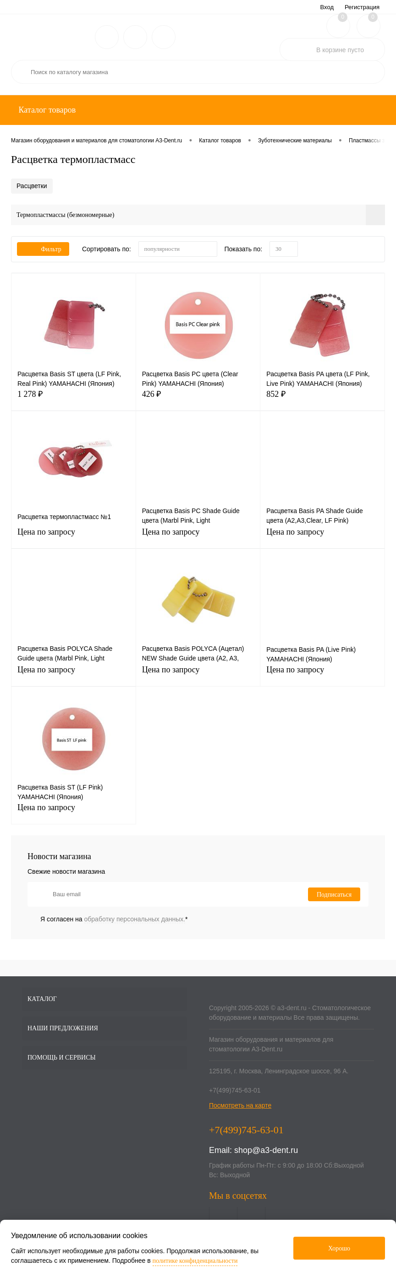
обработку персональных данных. (135, 919)
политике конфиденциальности (195, 1260)
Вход (327, 7)
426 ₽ (198, 399)
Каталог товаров (46, 109)
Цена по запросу (73, 537)
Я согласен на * (114, 919)
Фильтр (43, 249)
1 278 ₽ (73, 399)
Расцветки (31, 185)
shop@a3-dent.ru (266, 1150)
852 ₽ (322, 399)
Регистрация (362, 7)
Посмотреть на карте (240, 1105)
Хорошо (339, 1248)
